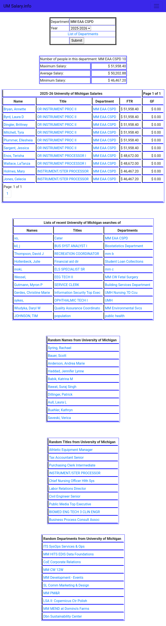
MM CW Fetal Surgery (121, 277)
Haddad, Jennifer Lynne (66, 371)
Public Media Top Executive (70, 504)
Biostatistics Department (124, 246)
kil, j (17, 246)
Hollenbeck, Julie (27, 261)
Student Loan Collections (124, 261)
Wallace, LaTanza (17, 163)
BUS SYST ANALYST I (70, 246)
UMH (109, 300)
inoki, (18, 269)
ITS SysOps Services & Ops (64, 546)
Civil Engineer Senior (64, 496)
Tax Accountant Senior (66, 457)
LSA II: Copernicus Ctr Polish (65, 601)
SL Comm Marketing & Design (66, 585)
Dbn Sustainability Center (62, 616)
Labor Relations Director (67, 489)
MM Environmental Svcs (123, 308)
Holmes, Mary (14, 171)
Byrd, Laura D (14, 117)
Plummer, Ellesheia (18, 140)
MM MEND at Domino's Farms (66, 609)
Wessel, (20, 277)
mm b (109, 254)
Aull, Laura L (57, 402)
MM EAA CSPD (104, 109)
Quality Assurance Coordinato (77, 308)
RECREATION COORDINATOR (76, 254)
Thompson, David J (29, 254)
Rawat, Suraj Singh (62, 387)
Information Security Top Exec (77, 293)
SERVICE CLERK (66, 285)
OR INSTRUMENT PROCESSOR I (61, 156)
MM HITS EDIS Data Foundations (68, 554)
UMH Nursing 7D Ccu (121, 293)
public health (114, 316)
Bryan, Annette (15, 109)
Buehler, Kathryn (60, 410)
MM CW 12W (53, 570)
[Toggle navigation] (156, 6)
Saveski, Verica (59, 418)
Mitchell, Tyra (14, 132)
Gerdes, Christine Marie (32, 293)
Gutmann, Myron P (28, 285)
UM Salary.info (17, 6)
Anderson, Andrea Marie (66, 363)
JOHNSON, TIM (26, 316)
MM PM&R (51, 593)
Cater (58, 238)
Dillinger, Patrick (60, 394)
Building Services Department (127, 285)
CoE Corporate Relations (62, 562)
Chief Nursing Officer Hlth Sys (71, 481)
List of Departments (83, 34)
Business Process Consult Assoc (74, 520)
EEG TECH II (63, 277)
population (62, 316)
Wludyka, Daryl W (27, 308)
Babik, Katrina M (60, 379)
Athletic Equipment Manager (71, 450)
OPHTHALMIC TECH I (71, 300)
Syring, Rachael (59, 348)
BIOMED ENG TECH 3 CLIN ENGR (74, 512)
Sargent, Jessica (16, 148)
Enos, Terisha (14, 156)
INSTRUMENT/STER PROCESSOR (63, 171)
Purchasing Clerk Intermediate (72, 465)
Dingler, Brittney (16, 125)
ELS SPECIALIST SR (69, 269)
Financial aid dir (66, 261)
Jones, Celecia (15, 179)
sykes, (19, 300)
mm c (109, 269)
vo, (16, 238)
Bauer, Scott (57, 356)
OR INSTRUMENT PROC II (56, 109)
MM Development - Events (63, 577)
